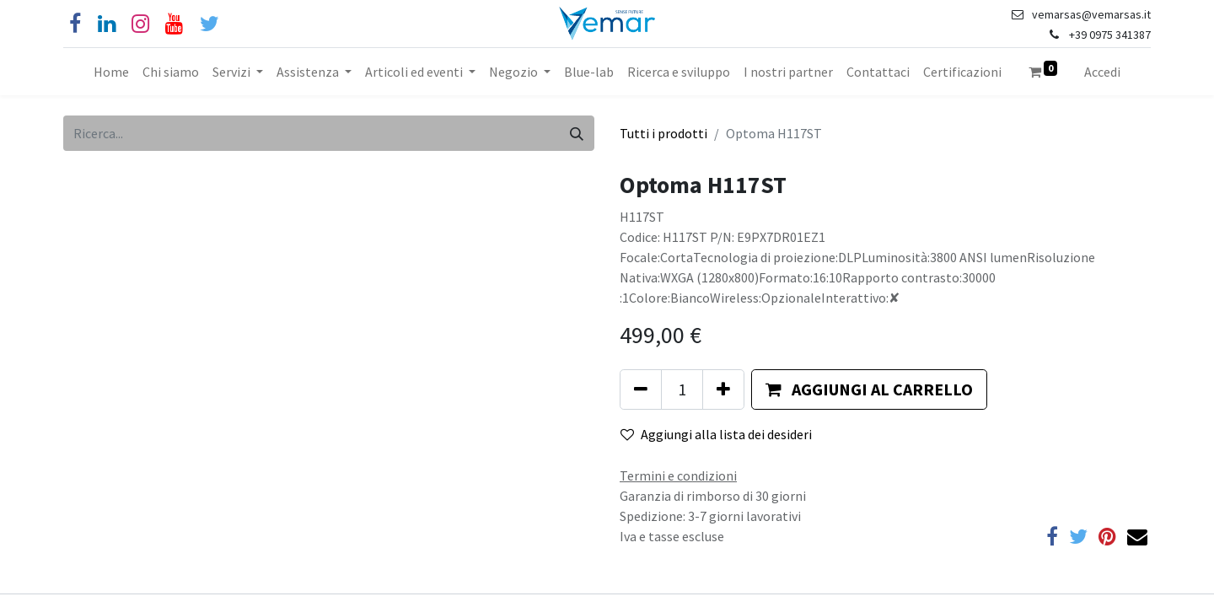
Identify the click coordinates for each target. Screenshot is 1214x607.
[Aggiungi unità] (723, 389)
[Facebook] (75, 24)
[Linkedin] (106, 24)
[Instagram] (140, 24)
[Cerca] (576, 133)
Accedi (1102, 71)
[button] (869, 389)
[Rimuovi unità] (641, 389)
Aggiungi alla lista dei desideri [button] (716, 434)
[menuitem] (111, 72)
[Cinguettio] (209, 24)
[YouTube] (174, 24)
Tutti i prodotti (663, 133)
